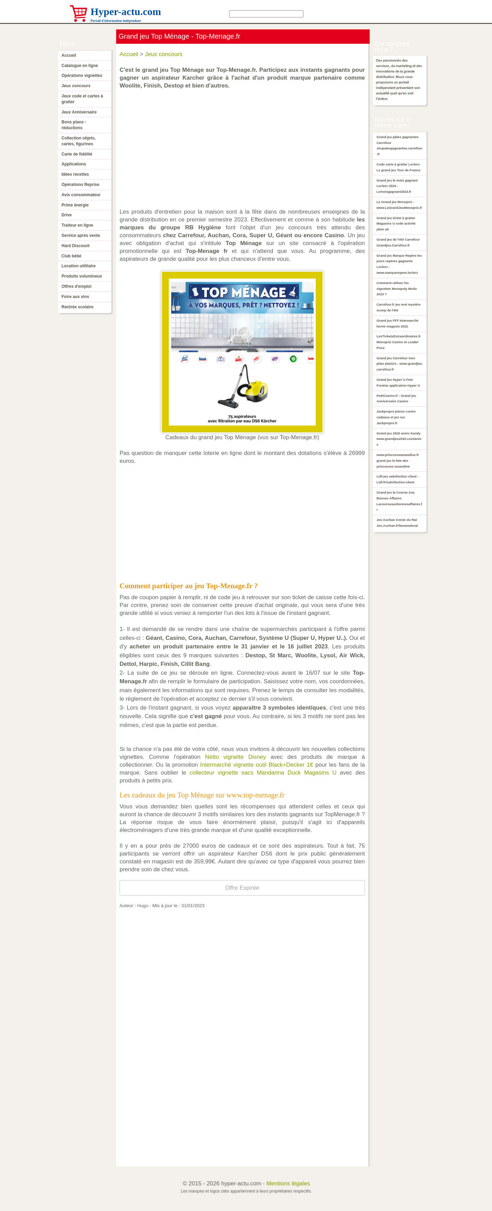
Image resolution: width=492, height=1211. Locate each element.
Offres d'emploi (77, 286)
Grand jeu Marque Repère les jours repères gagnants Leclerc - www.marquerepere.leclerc (399, 264)
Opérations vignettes (82, 75)
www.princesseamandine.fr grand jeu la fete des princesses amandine (398, 460)
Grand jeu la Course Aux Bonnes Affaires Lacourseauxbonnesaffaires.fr (399, 500)
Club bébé (71, 256)
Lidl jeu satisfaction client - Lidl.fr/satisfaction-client (398, 479)
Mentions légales (288, 1183)
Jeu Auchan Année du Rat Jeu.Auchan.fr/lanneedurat (397, 522)
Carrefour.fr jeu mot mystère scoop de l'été (399, 307)
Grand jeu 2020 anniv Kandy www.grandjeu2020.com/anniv (399, 439)
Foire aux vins (75, 296)
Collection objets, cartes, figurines (79, 141)
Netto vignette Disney (235, 757)
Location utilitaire (79, 266)
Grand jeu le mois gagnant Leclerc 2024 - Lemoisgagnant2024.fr (397, 186)
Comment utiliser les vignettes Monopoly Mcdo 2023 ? (397, 288)
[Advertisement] (244, 145)
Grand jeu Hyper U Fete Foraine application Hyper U (398, 382)
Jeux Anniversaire (79, 112)
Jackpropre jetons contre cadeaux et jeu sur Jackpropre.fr (396, 417)
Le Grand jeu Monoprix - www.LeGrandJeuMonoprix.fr (399, 205)
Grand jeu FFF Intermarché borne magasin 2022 (398, 323)
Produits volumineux (82, 276)
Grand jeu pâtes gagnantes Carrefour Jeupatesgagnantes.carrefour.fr (399, 145)
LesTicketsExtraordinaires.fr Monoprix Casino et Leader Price (399, 342)
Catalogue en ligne (80, 65)
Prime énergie (75, 205)
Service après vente (81, 235)
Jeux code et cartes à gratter (82, 99)
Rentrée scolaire (77, 307)
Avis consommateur (81, 194)
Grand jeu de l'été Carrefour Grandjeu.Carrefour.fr (398, 242)
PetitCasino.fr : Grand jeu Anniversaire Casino (396, 398)
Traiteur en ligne (77, 225)
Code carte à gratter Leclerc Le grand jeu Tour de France (398, 167)
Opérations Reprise (80, 184)
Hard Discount (76, 245)
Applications (74, 164)
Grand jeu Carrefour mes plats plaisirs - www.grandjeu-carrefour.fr (400, 364)
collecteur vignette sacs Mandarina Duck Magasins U (263, 772)
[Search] (266, 13)
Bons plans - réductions (74, 125)
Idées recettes (75, 174)
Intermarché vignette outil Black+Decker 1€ (256, 765)
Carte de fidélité (77, 154)
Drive (67, 215)
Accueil (69, 55)
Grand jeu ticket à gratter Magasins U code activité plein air (396, 223)
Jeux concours (76, 85)
